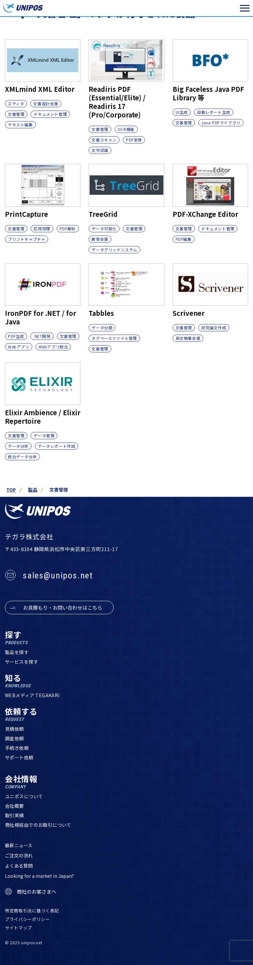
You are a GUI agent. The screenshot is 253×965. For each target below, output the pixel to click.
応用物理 (42, 228)
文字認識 (100, 150)
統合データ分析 (22, 456)
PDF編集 (184, 239)
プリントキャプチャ (26, 239)
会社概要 (14, 805)
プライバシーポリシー (27, 919)
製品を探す (17, 652)
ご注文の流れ (19, 855)
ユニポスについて (24, 796)
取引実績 (14, 815)
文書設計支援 (45, 103)
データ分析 (18, 446)
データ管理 (44, 435)
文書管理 (16, 114)
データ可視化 (104, 228)
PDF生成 (16, 336)
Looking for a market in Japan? (39, 876)
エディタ (16, 103)
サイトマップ (18, 928)
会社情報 (21, 782)
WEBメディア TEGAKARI (32, 695)
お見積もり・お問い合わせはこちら (62, 607)
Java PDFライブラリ (220, 122)
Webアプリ (18, 346)
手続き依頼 (17, 748)
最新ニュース (18, 845)
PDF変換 (134, 139)
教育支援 (100, 239)
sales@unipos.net (58, 575)
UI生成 (182, 112)
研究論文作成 (213, 327)
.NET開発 (42, 336)
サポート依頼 (19, 757)
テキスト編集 (20, 124)
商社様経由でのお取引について (38, 825)
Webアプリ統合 (53, 346)
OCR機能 (126, 129)
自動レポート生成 (213, 112)
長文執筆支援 (188, 338)
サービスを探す (21, 661)
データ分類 (102, 327)
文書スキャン (104, 139)
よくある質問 (19, 865)
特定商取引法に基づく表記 (32, 910)
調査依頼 (14, 738)
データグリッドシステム (114, 249)
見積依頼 (14, 728)
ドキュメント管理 (50, 114)
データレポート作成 (56, 446)
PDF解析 (68, 228)
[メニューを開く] (245, 8)
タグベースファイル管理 (114, 338)
